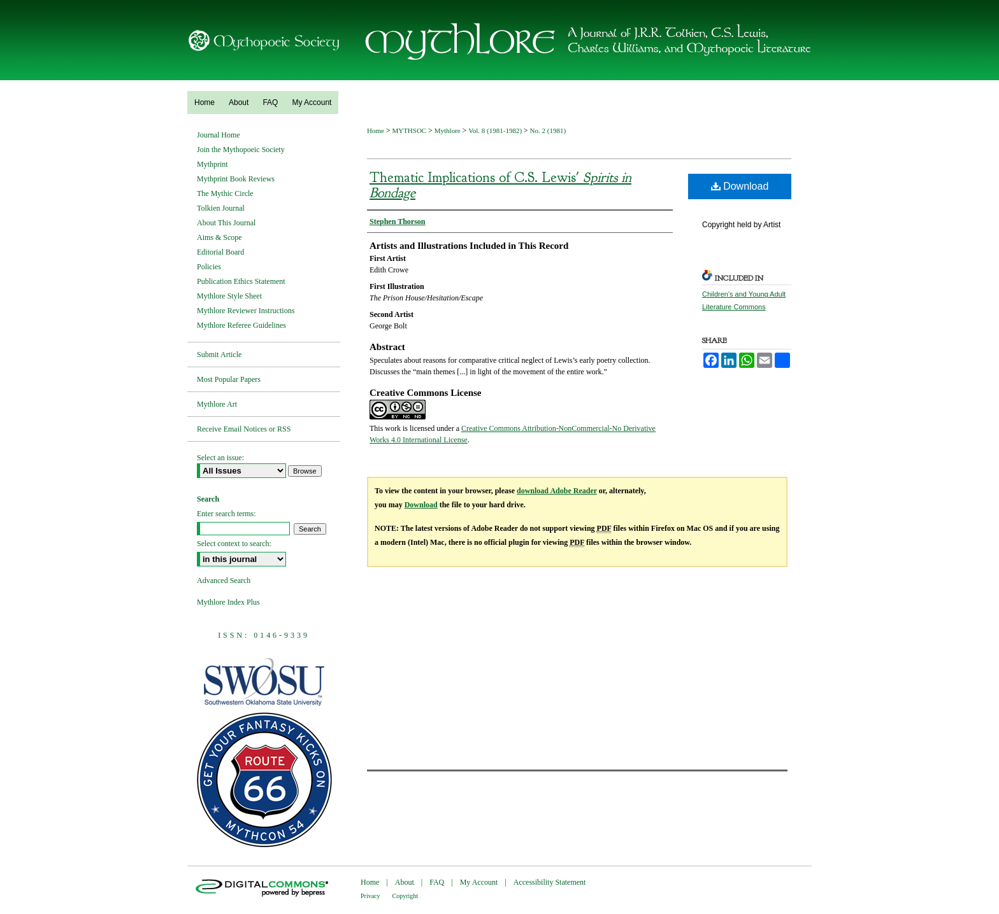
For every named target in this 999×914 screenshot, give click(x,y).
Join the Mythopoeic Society (241, 149)
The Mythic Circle (225, 193)
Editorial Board (220, 252)
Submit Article (219, 354)
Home (376, 130)
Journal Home (218, 134)
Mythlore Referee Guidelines (241, 325)
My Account (479, 882)
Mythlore (449, 130)
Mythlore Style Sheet (229, 296)
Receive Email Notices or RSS (244, 429)
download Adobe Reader (557, 490)
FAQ (436, 882)
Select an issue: (220, 457)
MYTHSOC (410, 130)
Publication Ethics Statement (241, 281)
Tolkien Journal (221, 208)
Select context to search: (234, 543)
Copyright (405, 895)
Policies (209, 266)
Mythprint (212, 164)
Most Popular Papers (229, 379)
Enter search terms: (226, 513)
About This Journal (226, 222)
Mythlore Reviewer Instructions (245, 310)
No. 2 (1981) (548, 130)
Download (740, 186)
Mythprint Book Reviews (236, 178)
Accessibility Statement (550, 882)
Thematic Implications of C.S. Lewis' (500, 185)
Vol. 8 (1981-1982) (496, 130)
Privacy (370, 895)
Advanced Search (223, 580)
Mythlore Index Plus (228, 602)
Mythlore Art (217, 404)
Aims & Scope (219, 237)
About (404, 882)
